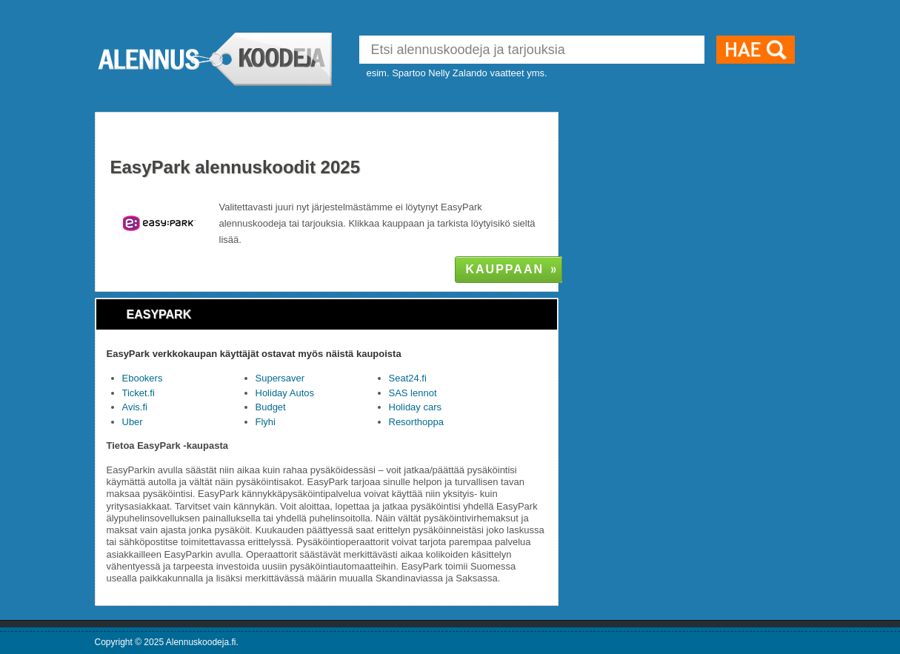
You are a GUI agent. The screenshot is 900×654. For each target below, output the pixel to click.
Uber (132, 421)
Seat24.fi (408, 378)
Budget (271, 407)
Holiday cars (415, 407)
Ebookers (142, 378)
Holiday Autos (285, 392)
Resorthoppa (416, 421)
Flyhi (266, 421)
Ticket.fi (138, 392)
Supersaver (280, 378)
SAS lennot (413, 392)
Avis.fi (134, 407)
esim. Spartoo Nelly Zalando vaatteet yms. (457, 73)
